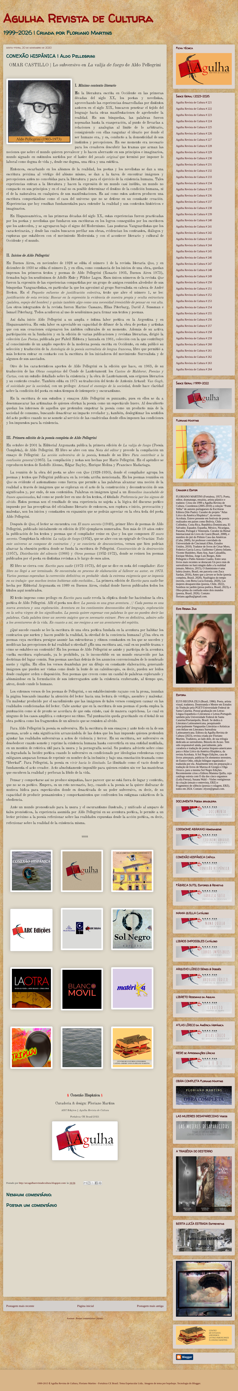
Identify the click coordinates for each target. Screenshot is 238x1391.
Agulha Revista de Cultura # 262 (194, 356)
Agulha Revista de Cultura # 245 (194, 251)
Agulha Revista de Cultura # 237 (194, 201)
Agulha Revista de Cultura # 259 (194, 338)
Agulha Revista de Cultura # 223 (194, 115)
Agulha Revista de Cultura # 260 (194, 344)
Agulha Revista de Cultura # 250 (194, 282)
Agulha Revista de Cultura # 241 (194, 226)
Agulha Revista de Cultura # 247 (194, 263)
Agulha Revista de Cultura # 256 (194, 319)
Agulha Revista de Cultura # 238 (194, 208)
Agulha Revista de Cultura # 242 (194, 232)
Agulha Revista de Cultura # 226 (194, 133)
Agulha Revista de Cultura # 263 (194, 363)
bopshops (171, 1383)
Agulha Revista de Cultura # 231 (194, 164)
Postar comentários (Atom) (89, 1318)
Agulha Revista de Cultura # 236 (194, 195)
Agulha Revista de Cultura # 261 (194, 350)
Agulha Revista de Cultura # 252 (194, 294)
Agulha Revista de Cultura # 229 (194, 152)
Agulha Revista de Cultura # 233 (194, 177)
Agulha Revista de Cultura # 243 (194, 239)
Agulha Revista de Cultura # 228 (194, 146)
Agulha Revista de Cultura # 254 (194, 307)
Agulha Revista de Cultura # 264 (194, 369)
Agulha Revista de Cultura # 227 (194, 139)
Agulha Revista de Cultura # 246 (194, 257)
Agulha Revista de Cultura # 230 (194, 158)
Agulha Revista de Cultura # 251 (194, 288)
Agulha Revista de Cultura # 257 (194, 325)
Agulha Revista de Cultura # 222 (194, 108)
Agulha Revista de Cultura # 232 (194, 170)
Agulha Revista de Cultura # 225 (194, 127)
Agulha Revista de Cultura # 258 (194, 332)
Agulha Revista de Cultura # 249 (194, 276)
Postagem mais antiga (150, 1306)
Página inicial (85, 1306)
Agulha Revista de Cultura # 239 (194, 214)
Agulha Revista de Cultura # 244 (194, 245)
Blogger (196, 1383)
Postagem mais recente (20, 1306)
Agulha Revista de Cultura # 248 (194, 270)
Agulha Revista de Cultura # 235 (194, 189)
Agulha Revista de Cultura (78, 18)
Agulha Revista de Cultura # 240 (194, 220)
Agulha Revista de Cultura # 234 (194, 183)
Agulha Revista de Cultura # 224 (194, 121)
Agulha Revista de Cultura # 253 (194, 301)
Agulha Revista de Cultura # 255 (194, 313)
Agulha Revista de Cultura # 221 (194, 102)
